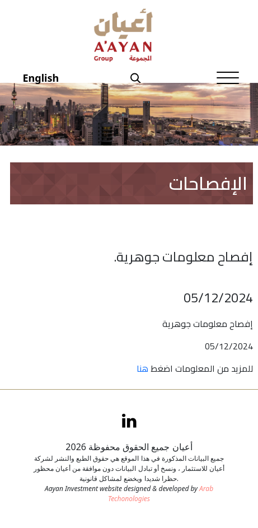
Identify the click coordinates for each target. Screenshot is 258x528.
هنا (142, 368)
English (41, 78)
